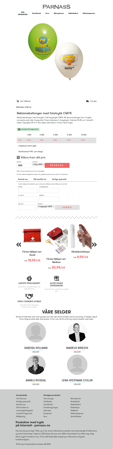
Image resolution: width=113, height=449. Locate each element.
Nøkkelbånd (73, 13)
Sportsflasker (76, 416)
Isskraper (47, 410)
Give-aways (48, 398)
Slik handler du (22, 407)
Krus (47, 13)
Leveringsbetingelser (24, 410)
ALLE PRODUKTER (22, 13)
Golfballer (47, 401)
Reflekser (74, 410)
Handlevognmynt (50, 407)
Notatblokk (75, 401)
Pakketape (75, 407)
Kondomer (47, 413)
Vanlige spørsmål (23, 401)
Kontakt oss (21, 404)
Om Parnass (21, 398)
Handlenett (36, 13)
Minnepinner (59, 13)
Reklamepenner (89, 13)
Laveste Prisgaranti (30, 129)
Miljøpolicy (20, 416)
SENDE (67, 207)
